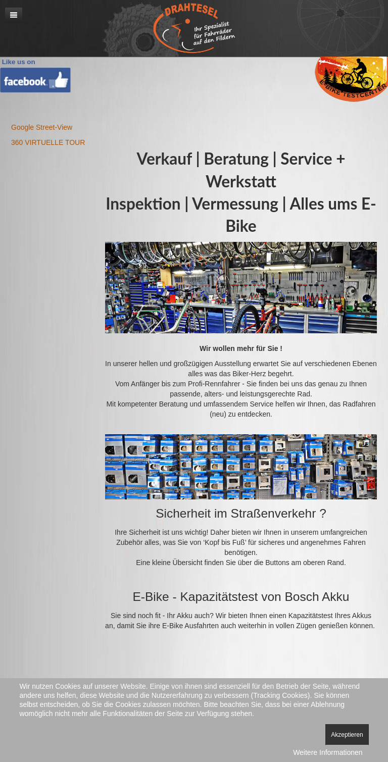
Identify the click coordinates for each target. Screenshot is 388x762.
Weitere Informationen (327, 752)
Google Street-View (41, 127)
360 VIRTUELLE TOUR (48, 142)
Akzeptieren (347, 734)
